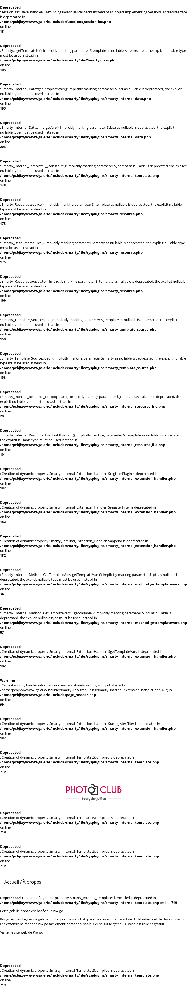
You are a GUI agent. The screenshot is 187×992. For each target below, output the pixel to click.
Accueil (11, 882)
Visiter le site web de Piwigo (21, 932)
